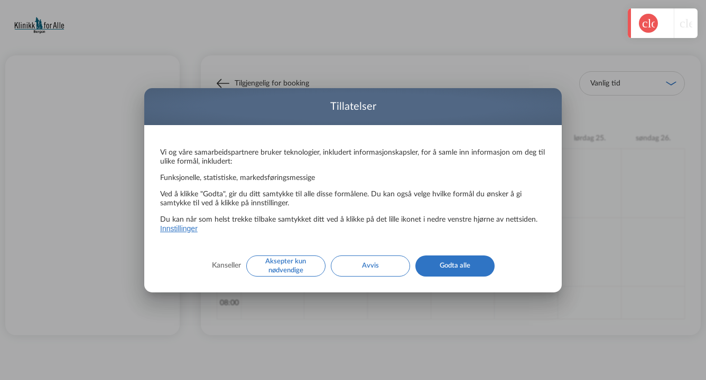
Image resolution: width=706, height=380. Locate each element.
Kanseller (226, 265)
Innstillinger (179, 228)
